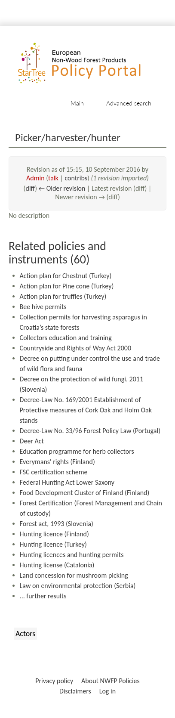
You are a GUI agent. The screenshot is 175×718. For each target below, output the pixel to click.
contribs (75, 178)
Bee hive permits (43, 307)
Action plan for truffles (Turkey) (63, 296)
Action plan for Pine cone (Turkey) (67, 286)
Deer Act (32, 441)
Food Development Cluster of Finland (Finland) (85, 493)
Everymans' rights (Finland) (57, 462)
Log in (107, 691)
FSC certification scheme (54, 472)
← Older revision (62, 188)
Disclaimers (75, 691)
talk (53, 178)
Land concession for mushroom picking (74, 575)
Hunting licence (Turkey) (53, 544)
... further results (43, 596)
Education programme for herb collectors (77, 451)
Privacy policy (54, 681)
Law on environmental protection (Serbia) (78, 586)
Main (77, 103)
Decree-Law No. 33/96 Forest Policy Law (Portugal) (90, 431)
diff (30, 188)
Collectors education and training (66, 338)
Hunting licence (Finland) (54, 534)
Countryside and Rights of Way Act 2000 (75, 348)
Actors (25, 633)
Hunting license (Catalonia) (57, 565)
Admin (35, 178)
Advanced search (128, 103)
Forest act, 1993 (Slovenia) (56, 524)
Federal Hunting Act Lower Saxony (67, 482)
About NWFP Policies (110, 681)
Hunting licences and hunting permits (72, 555)
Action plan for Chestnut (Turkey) (66, 276)
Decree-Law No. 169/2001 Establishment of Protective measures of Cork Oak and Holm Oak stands (86, 410)
